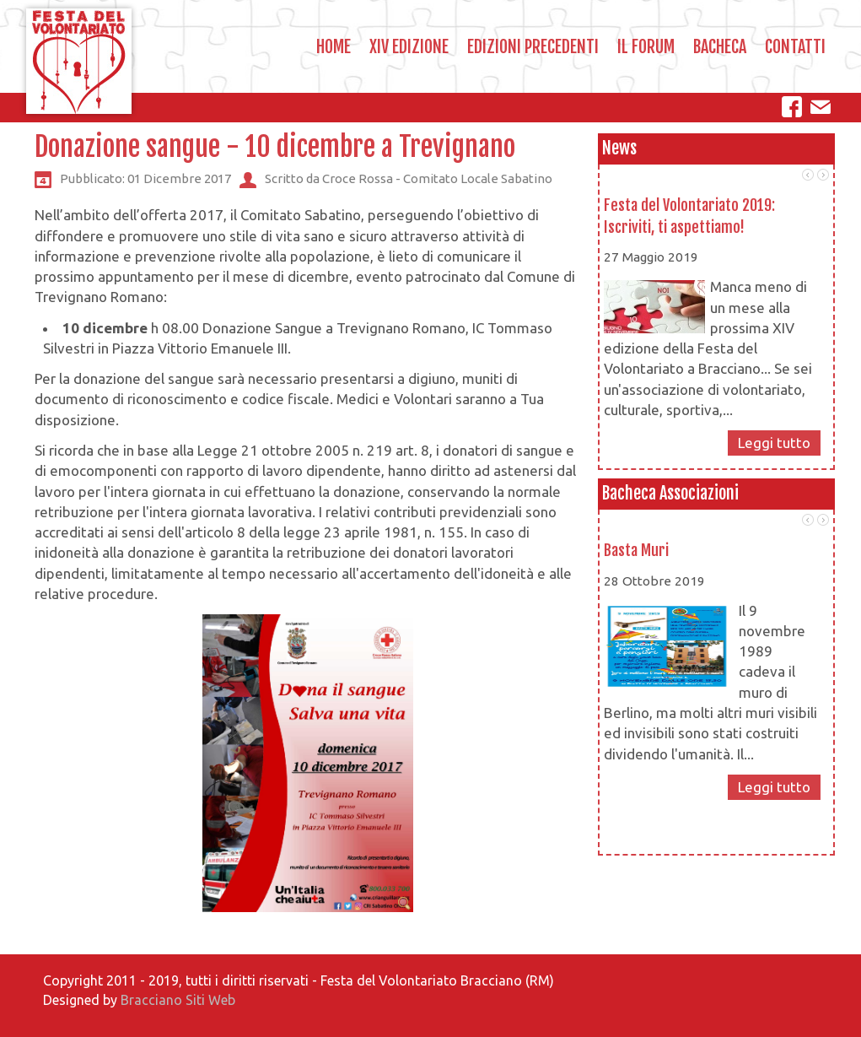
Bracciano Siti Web (178, 999)
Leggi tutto (774, 443)
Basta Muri (636, 550)
